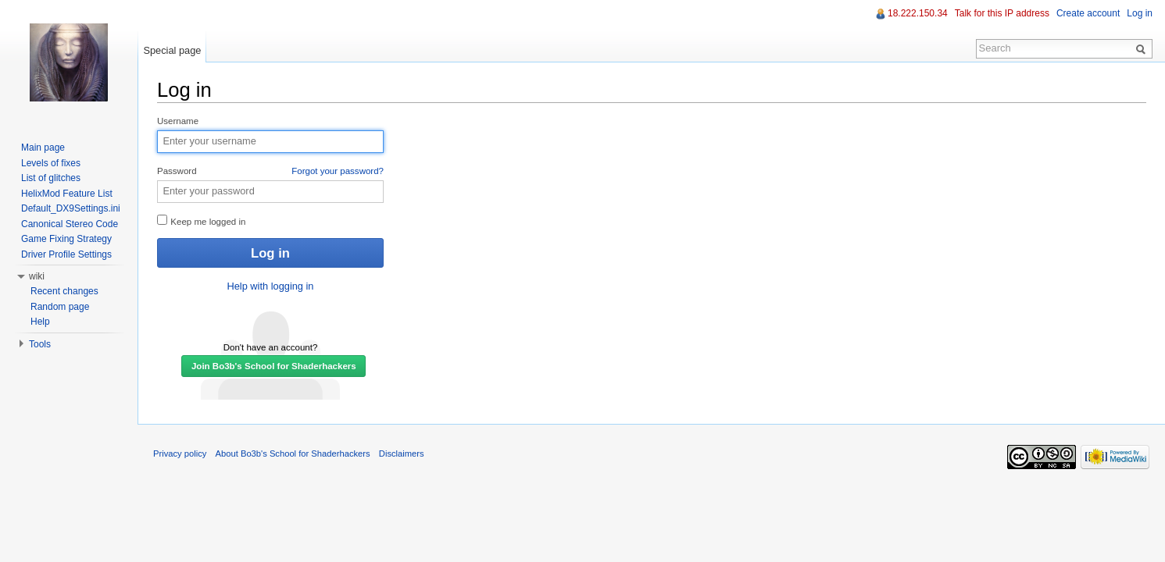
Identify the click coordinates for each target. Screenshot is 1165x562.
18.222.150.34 (918, 13)
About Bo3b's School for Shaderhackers (293, 453)
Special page (172, 50)
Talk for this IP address (1002, 13)
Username (177, 121)
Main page (43, 147)
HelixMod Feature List (67, 193)
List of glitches (50, 178)
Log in (1139, 13)
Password (270, 172)
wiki (37, 276)
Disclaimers (401, 453)
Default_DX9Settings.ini (70, 208)
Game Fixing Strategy (66, 238)
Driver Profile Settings (66, 254)
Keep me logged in (201, 220)
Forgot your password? (337, 171)
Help (40, 321)
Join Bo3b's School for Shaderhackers (273, 366)
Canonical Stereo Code (69, 224)
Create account (1088, 13)
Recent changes (64, 291)
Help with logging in (270, 286)
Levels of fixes (50, 163)
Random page (59, 306)
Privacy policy (179, 453)
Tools (40, 344)
